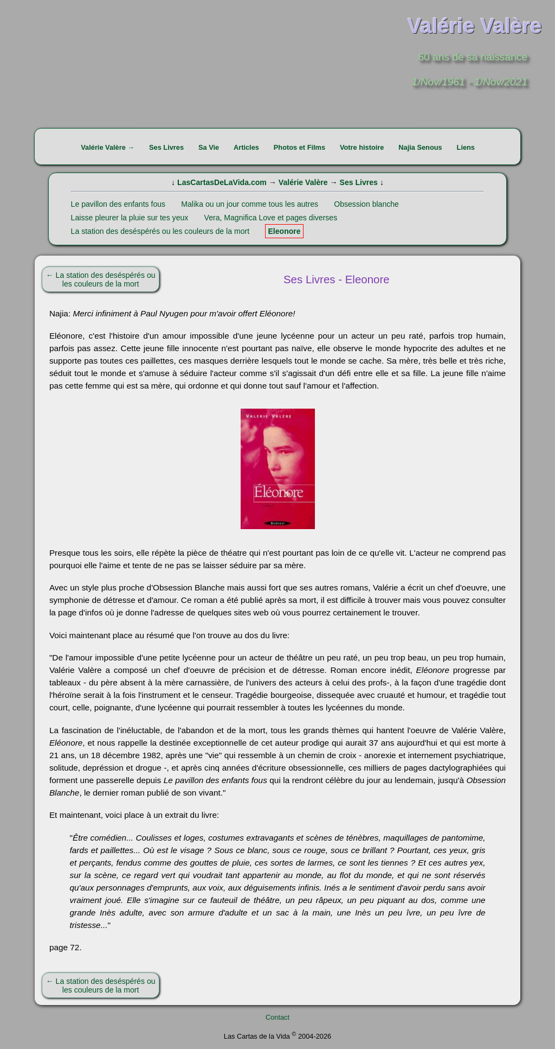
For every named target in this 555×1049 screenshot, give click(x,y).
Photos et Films (299, 147)
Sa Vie (208, 147)
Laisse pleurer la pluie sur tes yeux (130, 217)
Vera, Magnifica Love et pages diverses (271, 217)
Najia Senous (420, 147)
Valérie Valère (303, 182)
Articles (246, 147)
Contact (277, 1017)
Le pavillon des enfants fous (118, 204)
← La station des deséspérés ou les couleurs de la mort (101, 279)
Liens (466, 147)
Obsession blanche (366, 204)
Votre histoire (362, 147)
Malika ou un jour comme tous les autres (249, 204)
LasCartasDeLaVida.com (222, 182)
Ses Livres (166, 147)
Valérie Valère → (107, 147)
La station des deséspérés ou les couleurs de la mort (160, 231)
